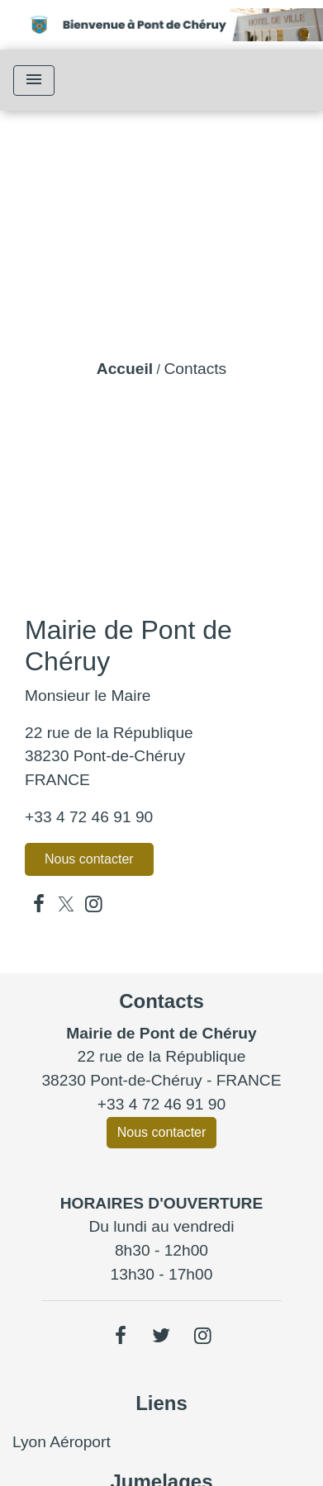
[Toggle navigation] (34, 80)
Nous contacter (89, 859)
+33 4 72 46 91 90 (89, 817)
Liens (161, 1403)
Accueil (125, 368)
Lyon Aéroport (61, 1442)
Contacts (195, 368)
